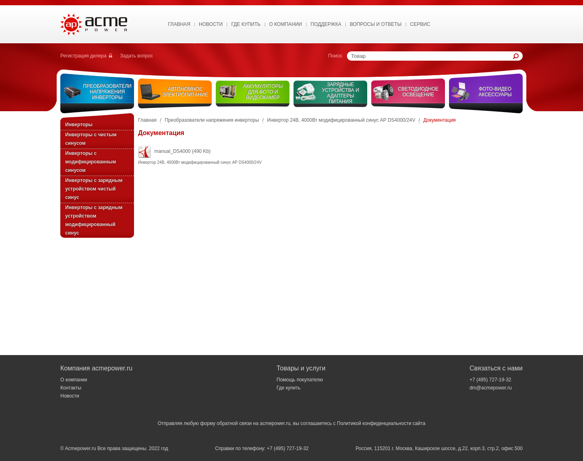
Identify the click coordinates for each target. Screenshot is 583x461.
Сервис (420, 24)
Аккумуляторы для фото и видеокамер (263, 91)
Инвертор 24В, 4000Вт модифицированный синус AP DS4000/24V (341, 120)
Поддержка (326, 24)
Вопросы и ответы (376, 24)
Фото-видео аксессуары (495, 91)
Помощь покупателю (300, 380)
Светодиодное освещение (418, 91)
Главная (179, 24)
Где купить (245, 24)
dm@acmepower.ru (491, 388)
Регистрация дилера (83, 56)
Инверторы (79, 124)
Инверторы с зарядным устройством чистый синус (94, 189)
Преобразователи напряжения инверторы (107, 91)
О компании (73, 380)
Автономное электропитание (185, 91)
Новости (211, 24)
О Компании (285, 24)
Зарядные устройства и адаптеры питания (340, 93)
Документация (439, 120)
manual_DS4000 (172, 151)
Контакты (70, 388)
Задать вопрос (136, 56)
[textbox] (432, 56)
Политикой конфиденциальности (374, 423)
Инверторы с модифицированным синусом (90, 161)
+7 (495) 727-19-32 (490, 380)
